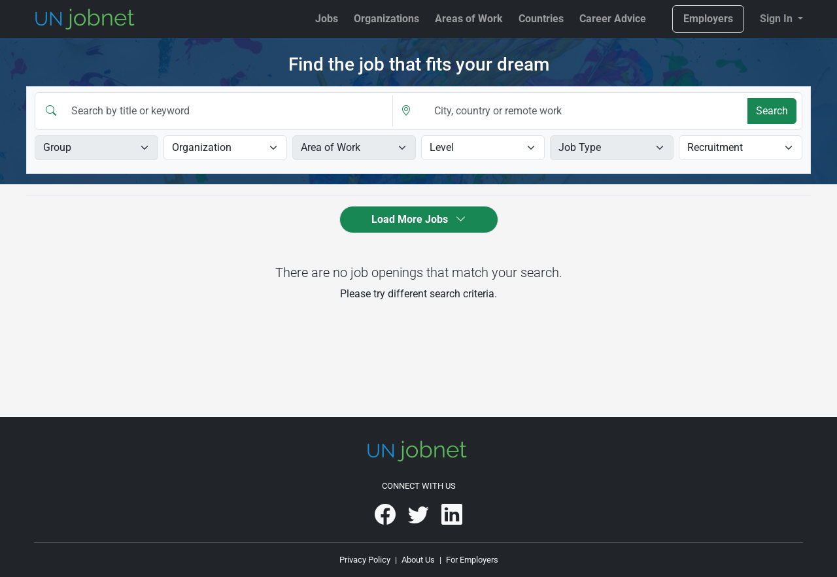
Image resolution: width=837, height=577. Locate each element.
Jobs (326, 18)
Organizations (386, 18)
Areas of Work (469, 18)
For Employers (472, 560)
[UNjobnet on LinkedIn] (451, 519)
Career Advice (612, 18)
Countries (541, 18)
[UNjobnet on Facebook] (386, 519)
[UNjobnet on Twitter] (419, 519)
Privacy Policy (364, 560)
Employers (708, 18)
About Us (418, 560)
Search (772, 111)
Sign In (777, 18)
